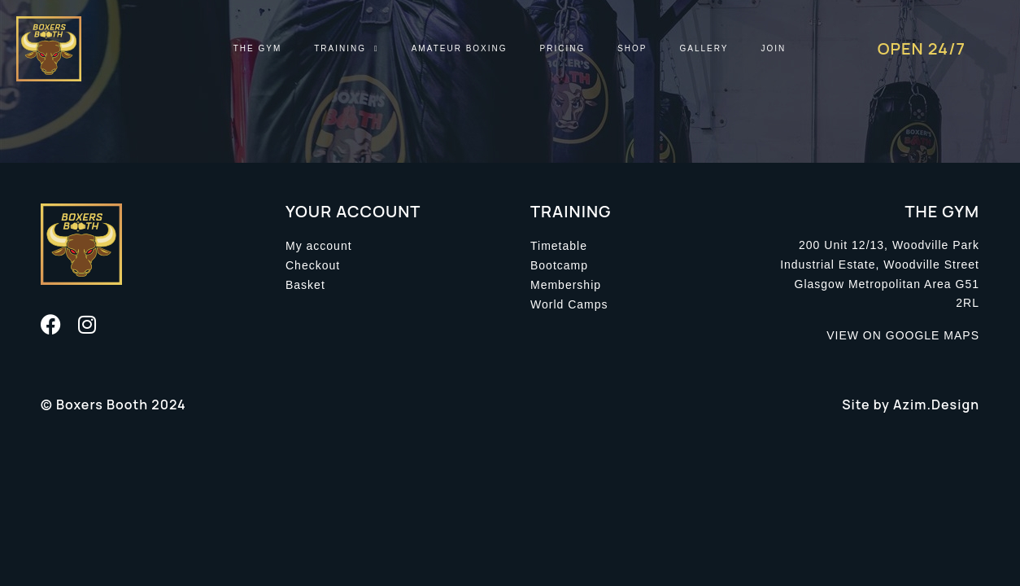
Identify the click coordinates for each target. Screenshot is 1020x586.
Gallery (704, 48)
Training (346, 49)
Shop (632, 48)
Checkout (313, 265)
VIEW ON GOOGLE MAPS (902, 335)
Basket (305, 284)
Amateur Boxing (460, 48)
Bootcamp (559, 265)
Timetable (558, 245)
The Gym (257, 48)
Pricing (563, 48)
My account (319, 245)
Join (774, 48)
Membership (565, 284)
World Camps (569, 304)
